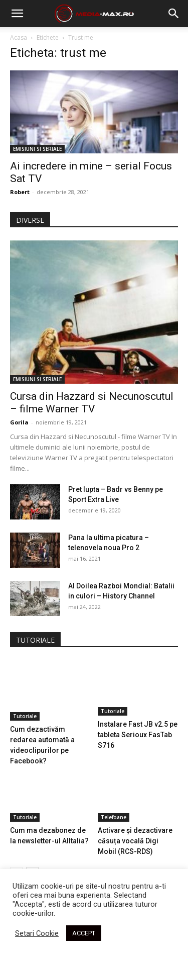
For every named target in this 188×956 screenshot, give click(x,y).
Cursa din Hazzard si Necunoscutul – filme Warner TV (91, 402)
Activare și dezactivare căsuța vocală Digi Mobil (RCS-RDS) (135, 840)
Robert (20, 192)
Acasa (18, 37)
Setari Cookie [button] (37, 933)
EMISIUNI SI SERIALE (37, 148)
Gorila (19, 422)
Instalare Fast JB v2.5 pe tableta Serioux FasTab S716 (137, 734)
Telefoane (113, 817)
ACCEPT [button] (83, 933)
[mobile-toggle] (17, 13)
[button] (174, 13)
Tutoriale (25, 716)
